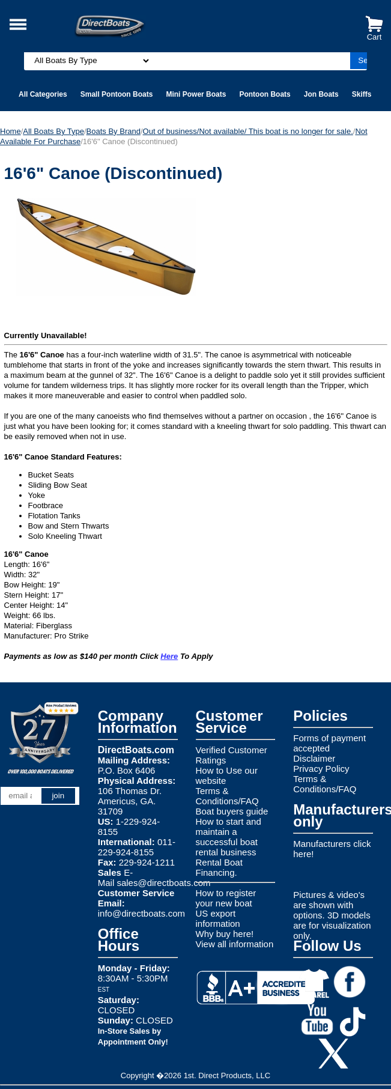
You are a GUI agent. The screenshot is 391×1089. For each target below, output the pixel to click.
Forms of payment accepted (329, 743)
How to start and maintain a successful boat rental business (228, 836)
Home (10, 131)
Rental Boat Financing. (219, 867)
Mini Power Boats (196, 94)
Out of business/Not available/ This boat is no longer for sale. (248, 131)
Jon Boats (321, 94)
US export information (218, 918)
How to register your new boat (226, 898)
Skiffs (362, 94)
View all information (235, 944)
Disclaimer (314, 758)
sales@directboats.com (163, 883)
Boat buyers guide (232, 811)
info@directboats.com (141, 913)
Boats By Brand (113, 131)
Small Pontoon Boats (116, 94)
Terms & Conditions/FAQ (227, 796)
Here (169, 656)
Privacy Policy (321, 768)
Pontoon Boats (264, 94)
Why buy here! (225, 934)
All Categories (43, 94)
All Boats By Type (53, 131)
